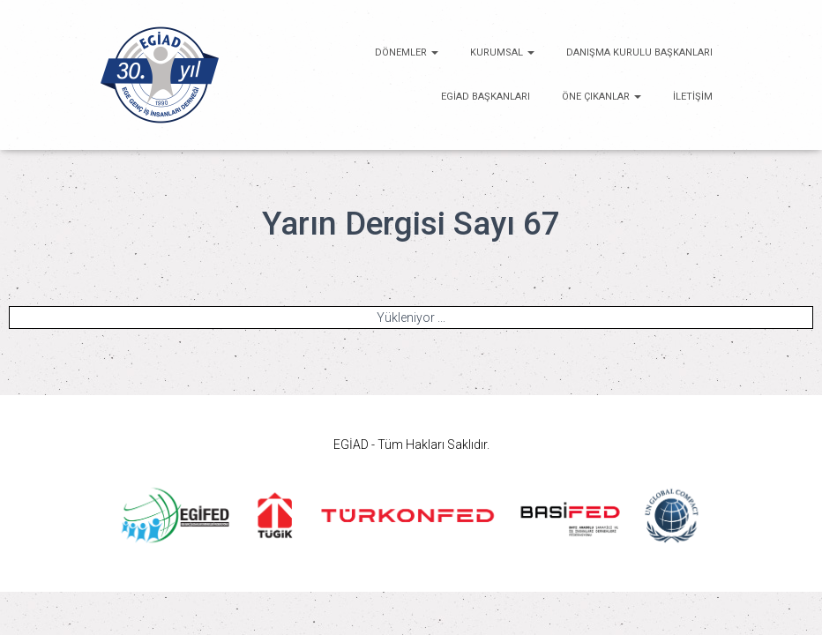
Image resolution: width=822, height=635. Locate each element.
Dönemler (406, 52)
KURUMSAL (502, 52)
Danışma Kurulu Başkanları (639, 52)
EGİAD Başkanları (485, 96)
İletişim (693, 96)
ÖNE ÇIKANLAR (601, 96)
